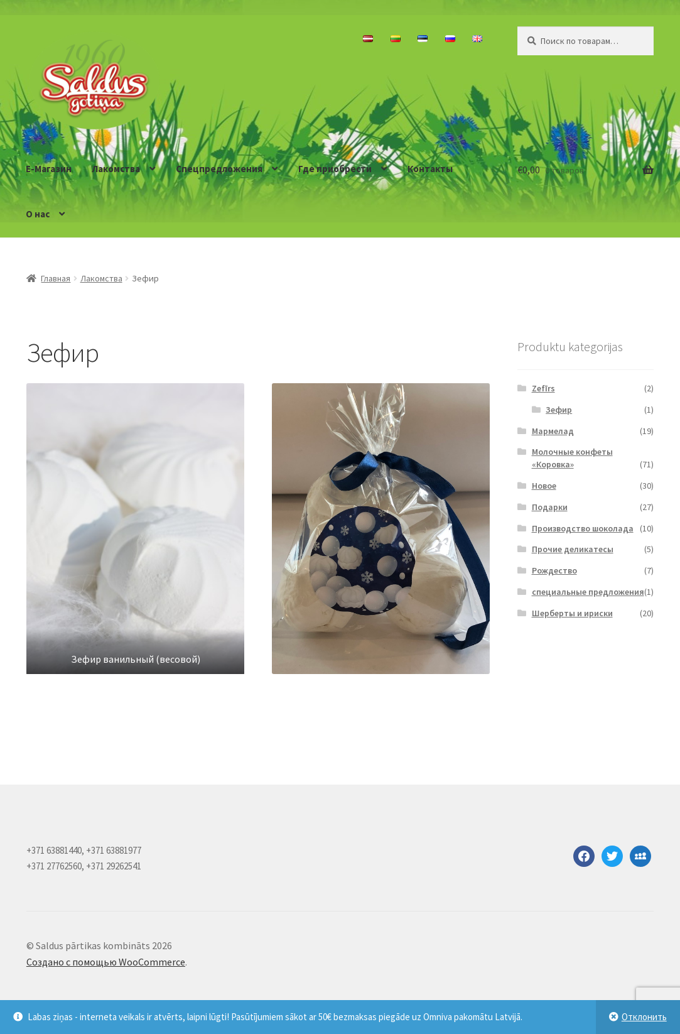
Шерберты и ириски (572, 613)
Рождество (554, 570)
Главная (55, 278)
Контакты (430, 169)
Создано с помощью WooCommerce (105, 961)
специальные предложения (588, 591)
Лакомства (116, 169)
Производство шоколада (583, 528)
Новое (544, 485)
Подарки (550, 507)
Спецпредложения (219, 169)
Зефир (559, 409)
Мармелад (553, 431)
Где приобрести (335, 169)
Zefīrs (543, 388)
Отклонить (644, 1017)
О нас (38, 214)
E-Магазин (49, 169)
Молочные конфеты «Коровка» (572, 458)
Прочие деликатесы (572, 549)
